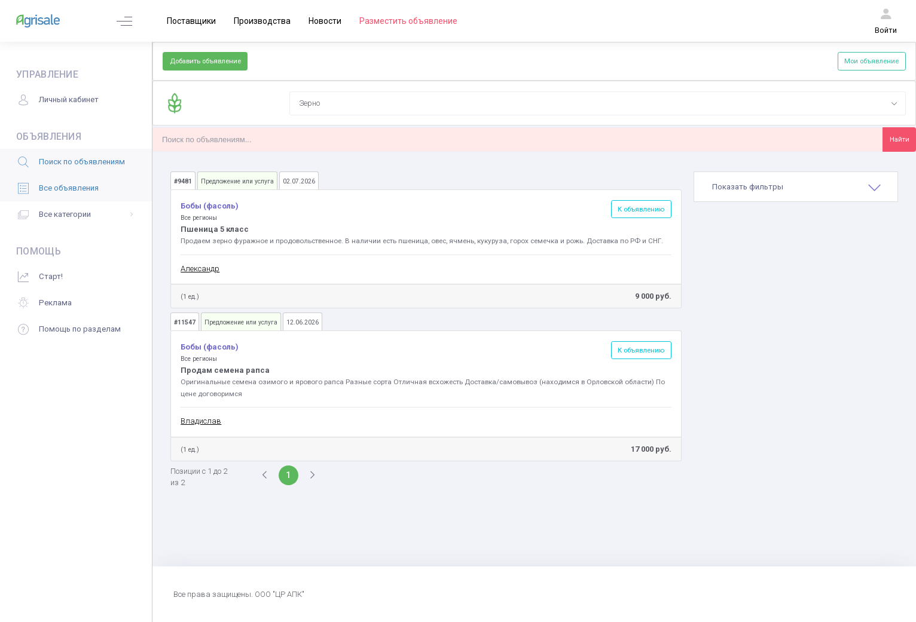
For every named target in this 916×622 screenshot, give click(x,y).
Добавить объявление (205, 61)
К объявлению (641, 209)
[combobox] (597, 103)
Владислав (201, 420)
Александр (200, 268)
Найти (899, 139)
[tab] (796, 187)
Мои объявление (871, 61)
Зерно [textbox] (309, 103)
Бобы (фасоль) (210, 205)
